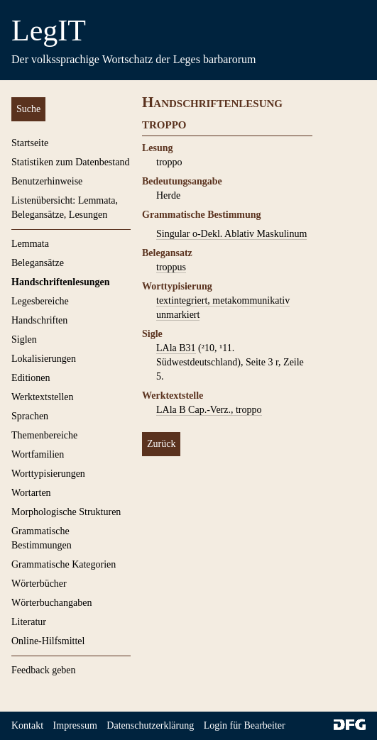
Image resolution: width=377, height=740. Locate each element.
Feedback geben (43, 670)
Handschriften (39, 320)
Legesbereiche (40, 301)
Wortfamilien (37, 454)
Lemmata (30, 243)
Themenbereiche (44, 435)
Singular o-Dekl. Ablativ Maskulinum (231, 233)
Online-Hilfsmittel (47, 641)
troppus (171, 267)
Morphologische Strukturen (66, 512)
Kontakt (27, 725)
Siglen (24, 339)
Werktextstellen (42, 397)
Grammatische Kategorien (63, 564)
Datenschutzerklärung (150, 725)
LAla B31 (176, 348)
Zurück (161, 443)
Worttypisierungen (48, 473)
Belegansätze (37, 263)
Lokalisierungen (43, 358)
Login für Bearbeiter (244, 725)
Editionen (30, 377)
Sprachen (29, 416)
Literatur (28, 622)
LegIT (48, 30)
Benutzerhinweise (46, 181)
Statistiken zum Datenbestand (70, 162)
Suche (28, 109)
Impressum (75, 725)
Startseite (29, 143)
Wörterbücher (39, 583)
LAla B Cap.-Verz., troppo (209, 409)
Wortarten (31, 492)
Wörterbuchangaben (51, 602)
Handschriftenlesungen (60, 282)
